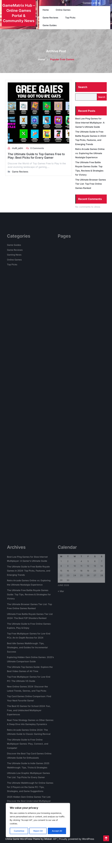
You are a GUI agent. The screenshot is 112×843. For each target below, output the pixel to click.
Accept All (57, 831)
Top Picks (70, 17)
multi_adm (18, 148)
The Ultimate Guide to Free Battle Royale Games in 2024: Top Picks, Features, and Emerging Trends (28, 781)
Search (82, 87)
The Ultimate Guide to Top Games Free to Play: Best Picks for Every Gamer (36, 155)
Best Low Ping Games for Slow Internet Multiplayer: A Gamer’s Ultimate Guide (90, 122)
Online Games (63, 9)
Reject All (38, 831)
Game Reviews (50, 17)
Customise (19, 831)
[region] (38, 820)
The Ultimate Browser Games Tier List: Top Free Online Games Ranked (90, 183)
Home (46, 9)
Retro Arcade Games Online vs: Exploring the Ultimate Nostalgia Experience (90, 153)
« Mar (61, 801)
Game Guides (50, 25)
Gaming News (14, 267)
